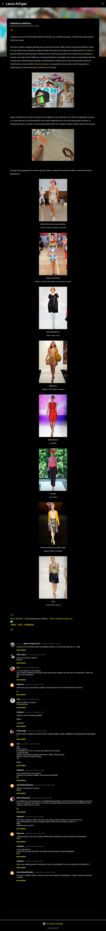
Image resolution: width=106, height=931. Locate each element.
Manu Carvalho (85, 50)
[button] (11, 30)
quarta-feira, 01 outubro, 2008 (34, 816)
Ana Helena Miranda (25, 785)
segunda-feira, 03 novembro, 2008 (44, 872)
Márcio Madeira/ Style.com (61, 619)
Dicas (20, 624)
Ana (18, 699)
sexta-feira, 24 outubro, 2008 (33, 861)
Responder (21, 650)
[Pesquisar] (30, 3)
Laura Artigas (16, 4)
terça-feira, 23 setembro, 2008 (50, 643)
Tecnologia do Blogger (53, 924)
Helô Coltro (21, 655)
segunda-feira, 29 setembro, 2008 (44, 785)
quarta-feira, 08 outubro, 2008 (34, 846)
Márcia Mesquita (23, 798)
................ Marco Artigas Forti (28, 644)
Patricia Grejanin (41, 64)
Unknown (20, 684)
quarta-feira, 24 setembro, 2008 (36, 731)
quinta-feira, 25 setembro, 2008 (34, 770)
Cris (18, 667)
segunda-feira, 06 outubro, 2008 (35, 833)
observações (29, 624)
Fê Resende (21, 731)
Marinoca (20, 833)
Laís (18, 744)
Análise (13, 624)
